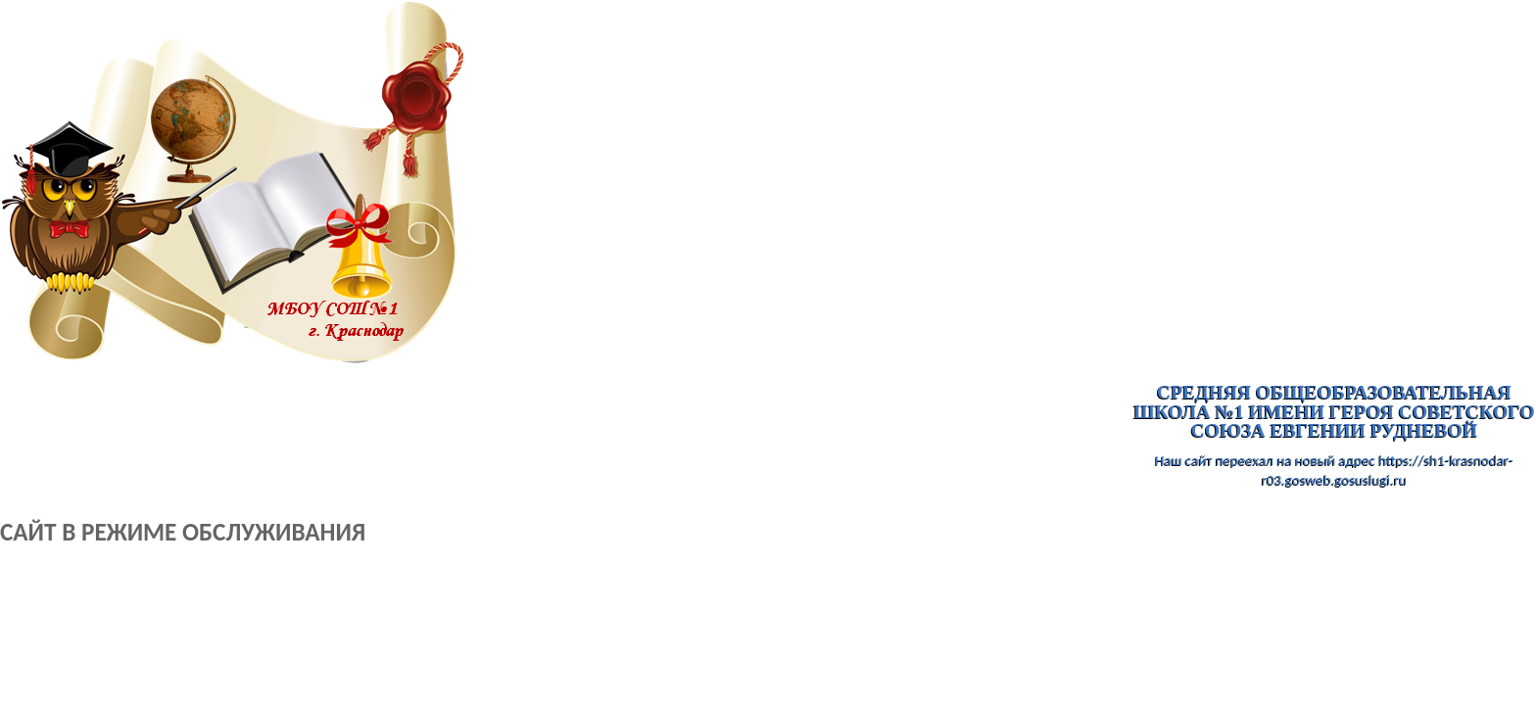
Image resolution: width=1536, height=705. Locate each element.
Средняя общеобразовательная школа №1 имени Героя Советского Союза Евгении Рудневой (1333, 412)
